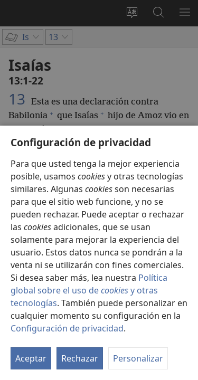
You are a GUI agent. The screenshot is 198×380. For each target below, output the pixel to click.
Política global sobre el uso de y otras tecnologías (89, 290)
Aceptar (30, 358)
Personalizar (138, 358)
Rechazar (79, 358)
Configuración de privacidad (67, 328)
